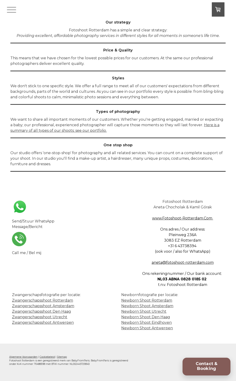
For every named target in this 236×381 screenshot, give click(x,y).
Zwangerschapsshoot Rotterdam (42, 300)
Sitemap (62, 356)
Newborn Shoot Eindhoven (146, 322)
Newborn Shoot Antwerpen (147, 328)
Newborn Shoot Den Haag (145, 317)
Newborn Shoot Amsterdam (147, 306)
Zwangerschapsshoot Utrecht (39, 317)
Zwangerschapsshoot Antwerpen (43, 322)
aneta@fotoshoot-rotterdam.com (183, 262)
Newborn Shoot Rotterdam (146, 300)
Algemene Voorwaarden (23, 356)
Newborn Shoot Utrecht (143, 311)
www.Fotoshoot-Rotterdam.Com (182, 218)
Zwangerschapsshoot (43, 306)
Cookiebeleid (47, 356)
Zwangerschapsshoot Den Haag (41, 311)
